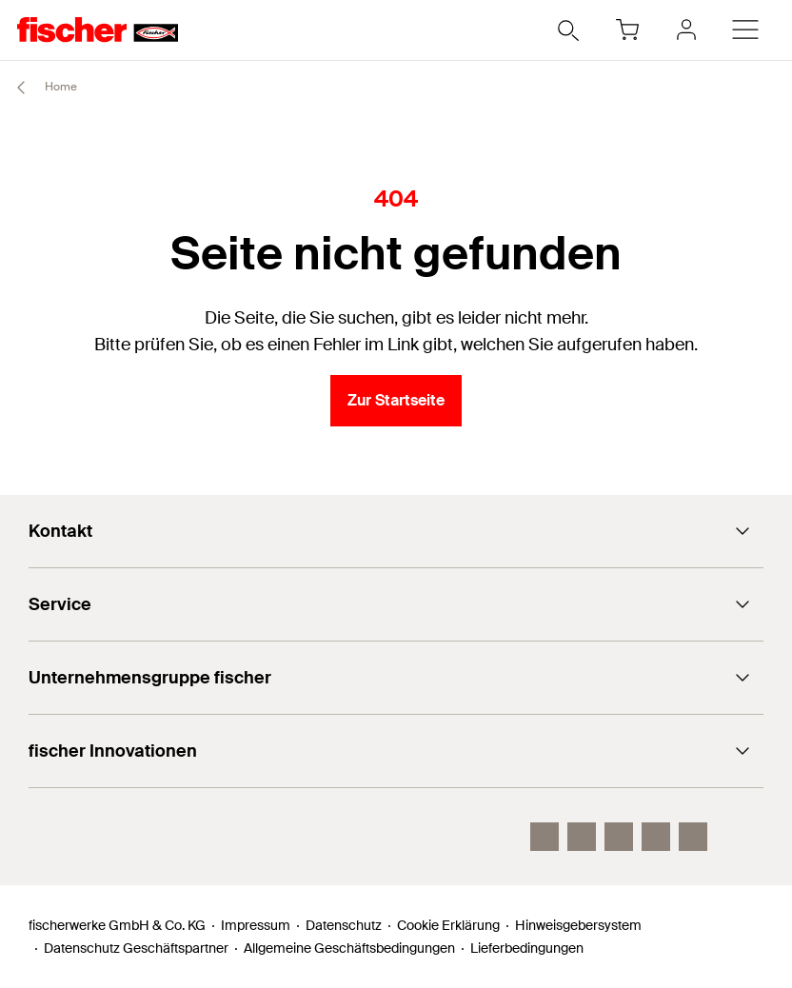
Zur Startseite (396, 400)
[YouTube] (618, 836)
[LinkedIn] (581, 836)
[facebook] (656, 836)
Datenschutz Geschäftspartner (136, 948)
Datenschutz (344, 925)
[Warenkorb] (627, 29)
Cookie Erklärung (448, 925)
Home (38, 88)
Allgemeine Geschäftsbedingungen (349, 948)
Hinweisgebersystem (578, 925)
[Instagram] (544, 836)
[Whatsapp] (693, 836)
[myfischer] (686, 29)
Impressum (255, 925)
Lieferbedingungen (527, 948)
